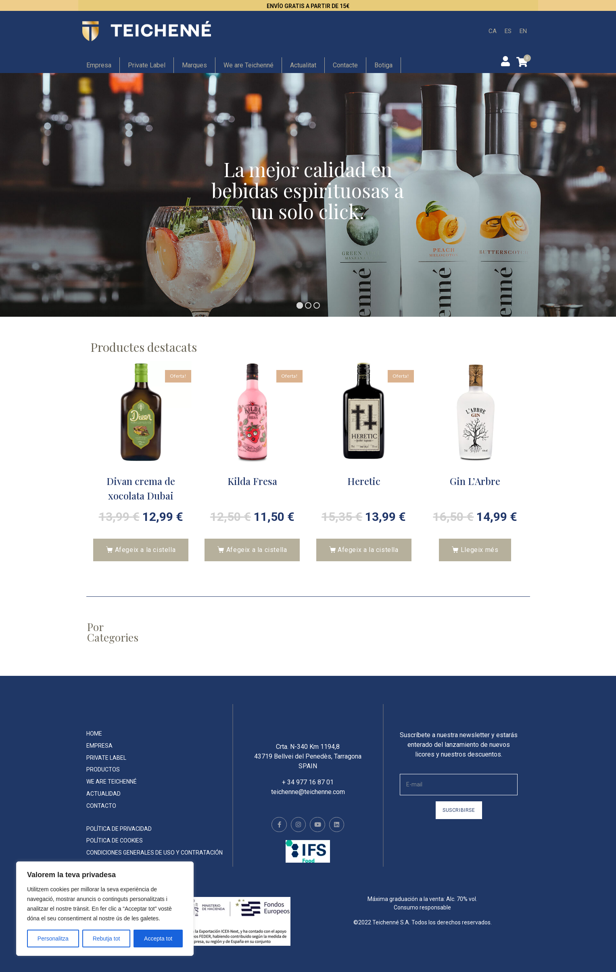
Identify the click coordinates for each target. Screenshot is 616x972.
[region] (105, 908)
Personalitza (53, 938)
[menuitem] (492, 31)
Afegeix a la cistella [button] (145, 550)
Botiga (383, 65)
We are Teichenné (248, 65)
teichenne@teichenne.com (308, 798)
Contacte (345, 65)
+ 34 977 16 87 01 (308, 788)
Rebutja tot (106, 938)
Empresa (98, 65)
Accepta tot (158, 938)
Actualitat (303, 65)
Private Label (146, 65)
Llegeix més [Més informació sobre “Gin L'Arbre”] (480, 550)
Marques (194, 65)
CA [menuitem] (493, 30)
